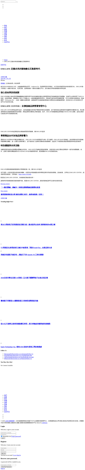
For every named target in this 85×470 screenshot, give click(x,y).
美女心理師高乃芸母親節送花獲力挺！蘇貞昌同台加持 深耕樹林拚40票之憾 (28, 224)
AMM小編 (4, 76)
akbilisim (44, 422)
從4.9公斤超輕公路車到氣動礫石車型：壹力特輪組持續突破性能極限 (25, 324)
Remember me (7, 436)
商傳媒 (3, 83)
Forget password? (16, 436)
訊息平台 (3, 64)
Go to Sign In (17, 455)
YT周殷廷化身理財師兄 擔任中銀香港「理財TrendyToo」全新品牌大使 (26, 248)
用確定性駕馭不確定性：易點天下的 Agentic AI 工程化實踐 (22, 255)
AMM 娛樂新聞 (9, 421)
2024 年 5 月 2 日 (6, 78)
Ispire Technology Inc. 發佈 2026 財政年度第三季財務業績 (21, 347)
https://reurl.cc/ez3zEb (25, 174)
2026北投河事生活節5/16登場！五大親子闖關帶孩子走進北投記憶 (24, 278)
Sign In (3, 468)
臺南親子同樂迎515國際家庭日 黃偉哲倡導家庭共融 (19, 301)
